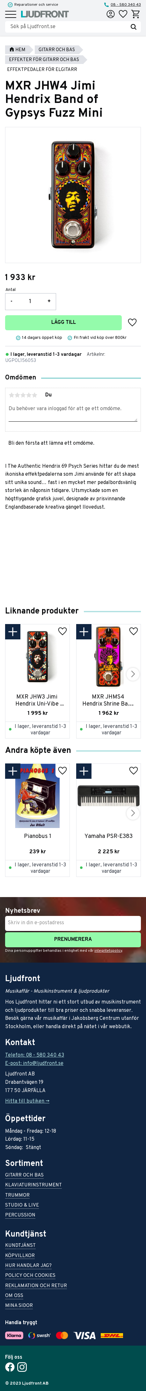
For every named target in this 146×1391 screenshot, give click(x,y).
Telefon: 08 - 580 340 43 (34, 1055)
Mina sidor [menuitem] (19, 1306)
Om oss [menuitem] (14, 1296)
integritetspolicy (108, 951)
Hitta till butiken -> (27, 1101)
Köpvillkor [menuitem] (20, 1256)
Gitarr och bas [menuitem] (24, 1175)
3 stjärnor (23, 395)
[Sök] (133, 27)
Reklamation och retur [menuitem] (36, 1286)
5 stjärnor (34, 395)
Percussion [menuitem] (20, 1215)
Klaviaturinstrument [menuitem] (33, 1185)
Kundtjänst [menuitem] (20, 1246)
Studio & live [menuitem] (22, 1205)
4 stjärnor (29, 395)
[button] (10, 14)
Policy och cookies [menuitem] (30, 1276)
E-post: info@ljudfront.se (34, 1063)
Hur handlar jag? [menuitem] (28, 1266)
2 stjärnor (17, 395)
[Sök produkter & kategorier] (68, 27)
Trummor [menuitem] (17, 1196)
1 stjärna (11, 395)
